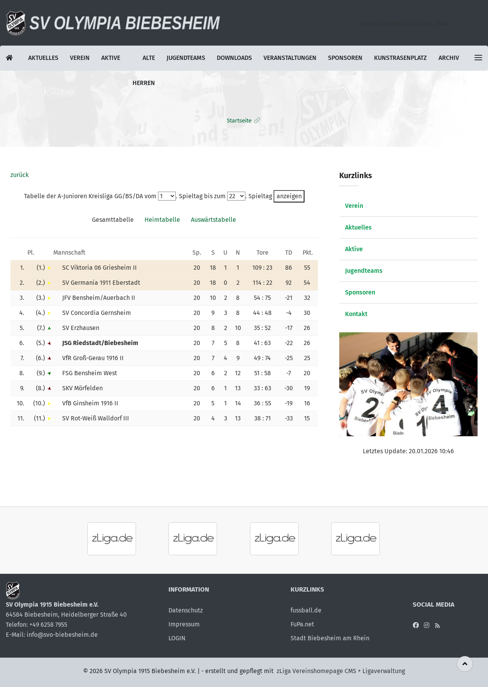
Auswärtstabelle (213, 219)
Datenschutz (185, 610)
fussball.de (306, 610)
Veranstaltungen (290, 58)
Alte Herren (143, 62)
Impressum (184, 624)
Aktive (111, 58)
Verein (80, 58)
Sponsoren (345, 58)
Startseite (239, 120)
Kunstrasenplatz (401, 58)
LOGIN (176, 638)
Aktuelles (43, 58)
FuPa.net (302, 624)
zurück (19, 175)
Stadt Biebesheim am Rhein (330, 638)
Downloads (234, 58)
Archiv (449, 58)
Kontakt (356, 314)
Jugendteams (185, 58)
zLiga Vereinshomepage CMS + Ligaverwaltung (341, 671)
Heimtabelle (162, 219)
